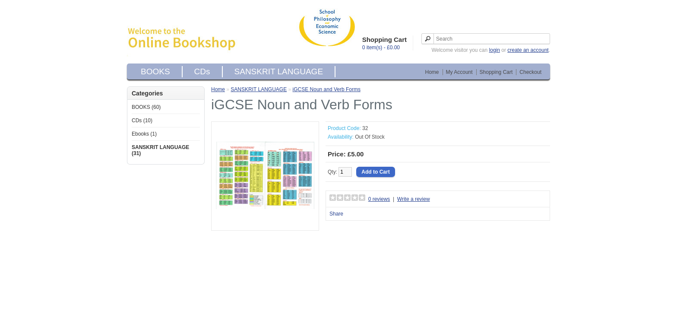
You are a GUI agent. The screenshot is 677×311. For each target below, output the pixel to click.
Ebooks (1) (144, 134)
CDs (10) (142, 120)
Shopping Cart (496, 72)
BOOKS (155, 71)
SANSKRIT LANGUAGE (278, 71)
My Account (459, 72)
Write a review (413, 199)
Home (432, 72)
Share (336, 214)
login (494, 50)
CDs (202, 71)
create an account (527, 50)
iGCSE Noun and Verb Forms (327, 89)
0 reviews (379, 199)
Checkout (530, 72)
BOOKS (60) (146, 107)
